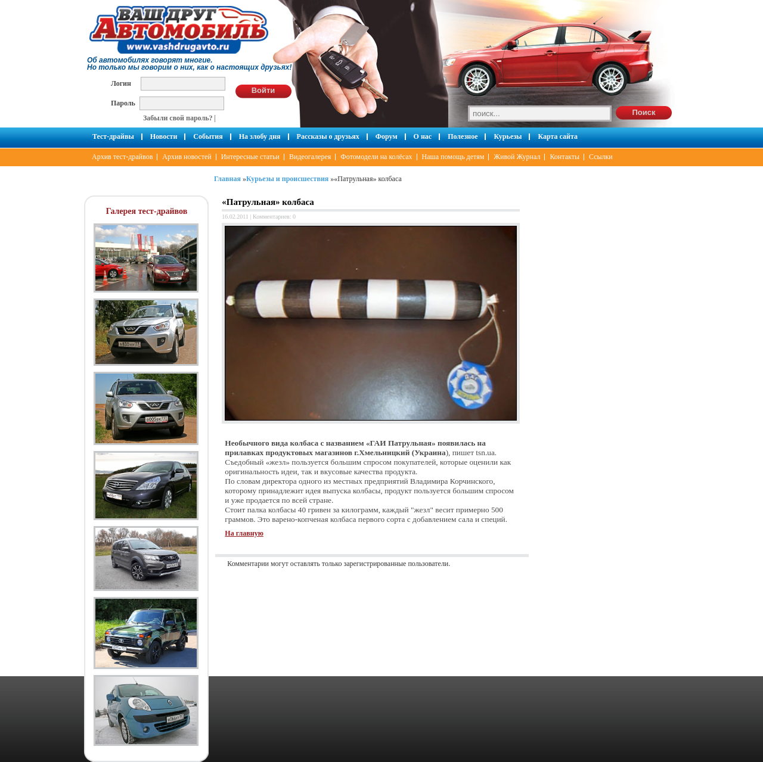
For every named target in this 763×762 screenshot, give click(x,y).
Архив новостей (186, 157)
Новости (164, 136)
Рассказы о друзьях (328, 136)
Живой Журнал (517, 157)
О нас (423, 136)
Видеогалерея (310, 157)
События (207, 136)
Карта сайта (558, 136)
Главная (227, 179)
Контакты (564, 157)
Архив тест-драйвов (122, 157)
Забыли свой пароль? (178, 118)
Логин (121, 83)
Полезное (462, 136)
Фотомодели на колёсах (376, 157)
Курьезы (508, 136)
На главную (244, 533)
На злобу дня (260, 136)
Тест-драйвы (113, 136)
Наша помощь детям (453, 157)
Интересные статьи (250, 157)
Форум (387, 136)
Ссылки (601, 157)
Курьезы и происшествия (287, 179)
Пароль (123, 103)
